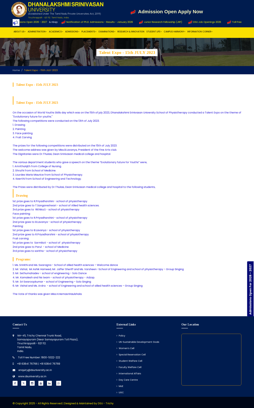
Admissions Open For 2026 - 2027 (250, 289)
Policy (120, 335)
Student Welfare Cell (129, 361)
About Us (20, 31)
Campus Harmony (174, 31)
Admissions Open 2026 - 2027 (28, 22)
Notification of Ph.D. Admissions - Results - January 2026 (98, 22)
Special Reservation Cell (131, 354)
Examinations (107, 31)
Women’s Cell (125, 348)
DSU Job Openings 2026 (206, 22)
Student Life (154, 31)
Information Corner (200, 31)
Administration (37, 31)
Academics (56, 31)
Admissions (72, 31)
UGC (120, 392)
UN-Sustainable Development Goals (137, 342)
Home (16, 70)
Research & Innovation (130, 31)
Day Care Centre (127, 379)
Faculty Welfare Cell (128, 367)
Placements (89, 31)
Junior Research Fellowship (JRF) (162, 22)
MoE (119, 386)
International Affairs (128, 373)
